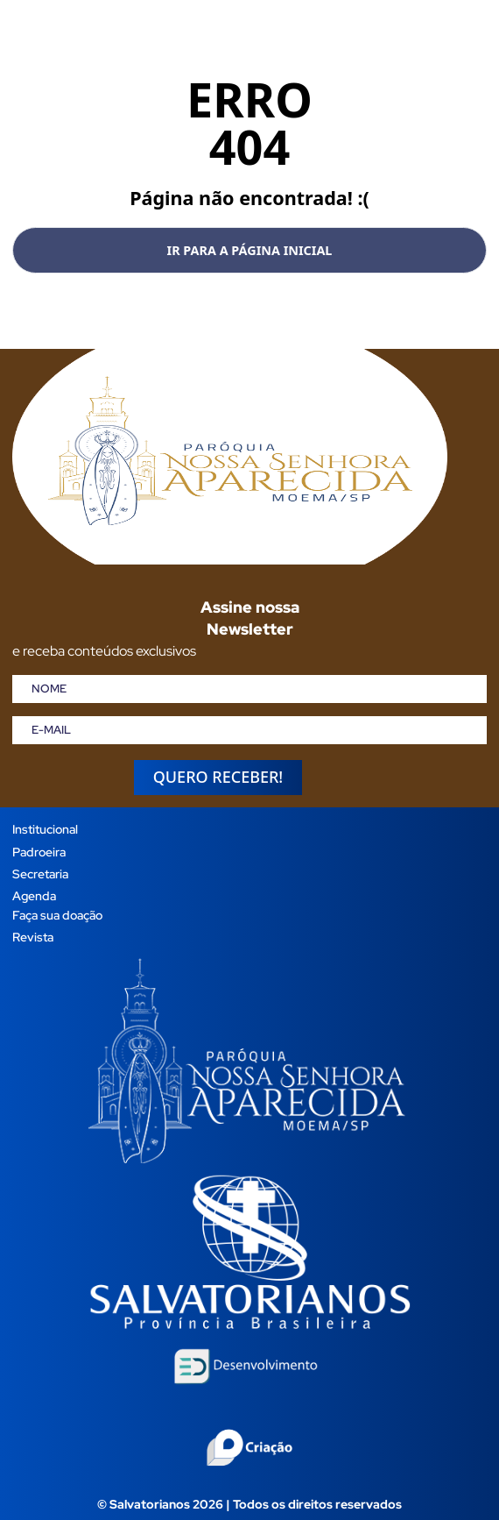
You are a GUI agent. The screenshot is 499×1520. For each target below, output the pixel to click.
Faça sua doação (57, 914)
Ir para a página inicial (250, 250)
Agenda (34, 895)
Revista (32, 936)
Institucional (45, 828)
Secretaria (40, 873)
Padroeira (39, 851)
